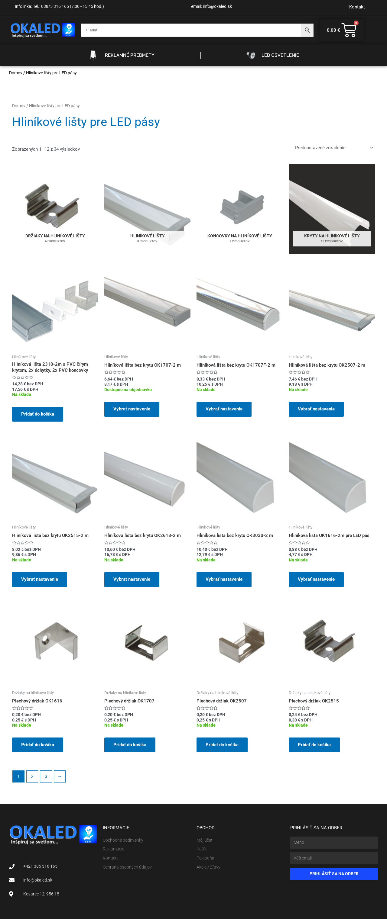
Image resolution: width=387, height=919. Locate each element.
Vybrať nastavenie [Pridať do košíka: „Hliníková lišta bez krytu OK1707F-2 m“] (224, 409)
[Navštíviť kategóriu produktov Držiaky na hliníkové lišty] (55, 209)
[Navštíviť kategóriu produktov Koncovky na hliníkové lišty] (240, 209)
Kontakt (357, 7)
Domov (15, 72)
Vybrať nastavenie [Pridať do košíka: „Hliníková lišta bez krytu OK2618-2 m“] (131, 579)
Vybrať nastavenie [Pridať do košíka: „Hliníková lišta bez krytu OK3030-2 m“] (224, 579)
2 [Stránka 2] (32, 776)
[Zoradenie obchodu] (334, 148)
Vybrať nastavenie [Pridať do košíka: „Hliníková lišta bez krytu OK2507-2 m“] (316, 409)
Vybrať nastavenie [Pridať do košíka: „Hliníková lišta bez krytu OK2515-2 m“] (39, 579)
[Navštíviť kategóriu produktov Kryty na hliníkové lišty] (332, 209)
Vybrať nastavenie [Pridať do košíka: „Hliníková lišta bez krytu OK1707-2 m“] (131, 409)
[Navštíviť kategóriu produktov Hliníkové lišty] (147, 209)
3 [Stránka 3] (46, 776)
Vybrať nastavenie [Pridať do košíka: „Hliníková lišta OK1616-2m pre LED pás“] (316, 579)
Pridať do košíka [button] (37, 414)
